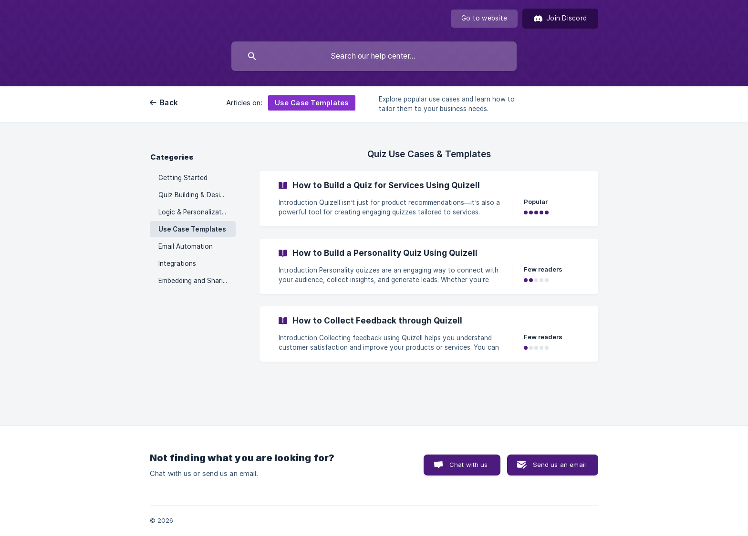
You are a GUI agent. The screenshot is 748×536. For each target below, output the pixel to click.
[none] (484, 19)
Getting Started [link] (183, 178)
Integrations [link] (177, 263)
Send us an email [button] (559, 464)
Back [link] (169, 102)
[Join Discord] (560, 19)
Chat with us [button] (468, 464)
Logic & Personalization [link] (194, 212)
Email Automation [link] (185, 246)
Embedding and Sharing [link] (194, 280)
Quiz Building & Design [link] (193, 195)
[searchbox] (374, 56)
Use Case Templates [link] (192, 229)
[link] (429, 198)
